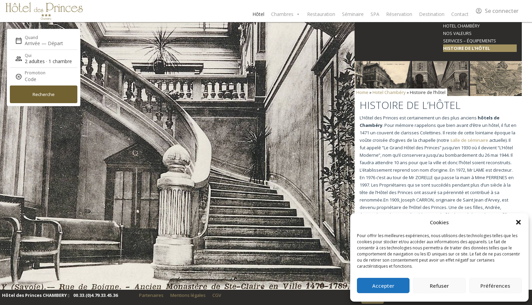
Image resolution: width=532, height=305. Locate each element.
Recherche (44, 94)
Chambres (285, 14)
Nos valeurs (457, 33)
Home (362, 92)
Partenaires (151, 295)
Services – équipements (469, 41)
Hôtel (258, 14)
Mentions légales (188, 295)
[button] (518, 222)
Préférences (495, 285)
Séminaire (353, 14)
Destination (431, 14)
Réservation (399, 14)
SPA (374, 14)
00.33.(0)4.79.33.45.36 (95, 295)
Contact (460, 14)
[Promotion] (41, 79)
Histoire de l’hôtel (466, 48)
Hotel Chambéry (461, 26)
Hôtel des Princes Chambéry (44, 11)
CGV (216, 295)
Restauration (321, 14)
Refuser (439, 285)
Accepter (383, 285)
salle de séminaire (469, 140)
